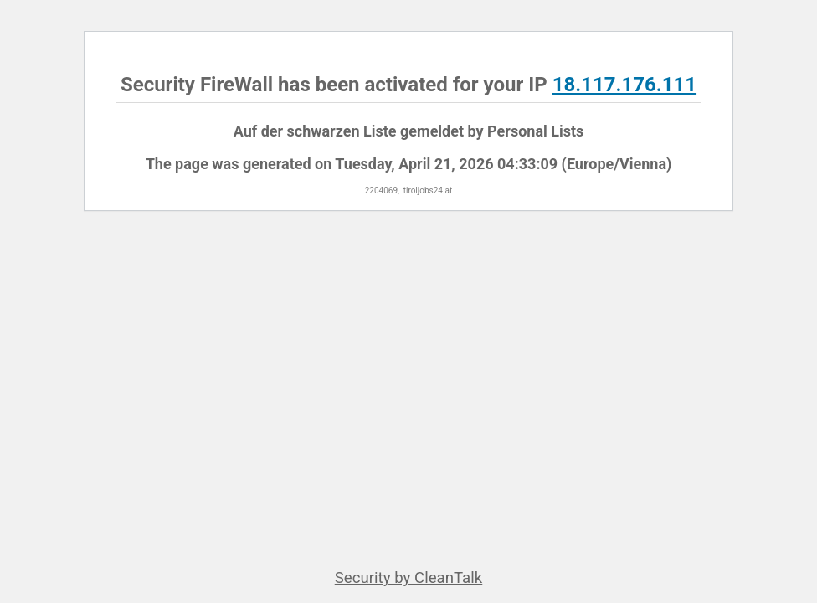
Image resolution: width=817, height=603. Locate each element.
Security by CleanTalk (409, 578)
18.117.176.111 (624, 84)
